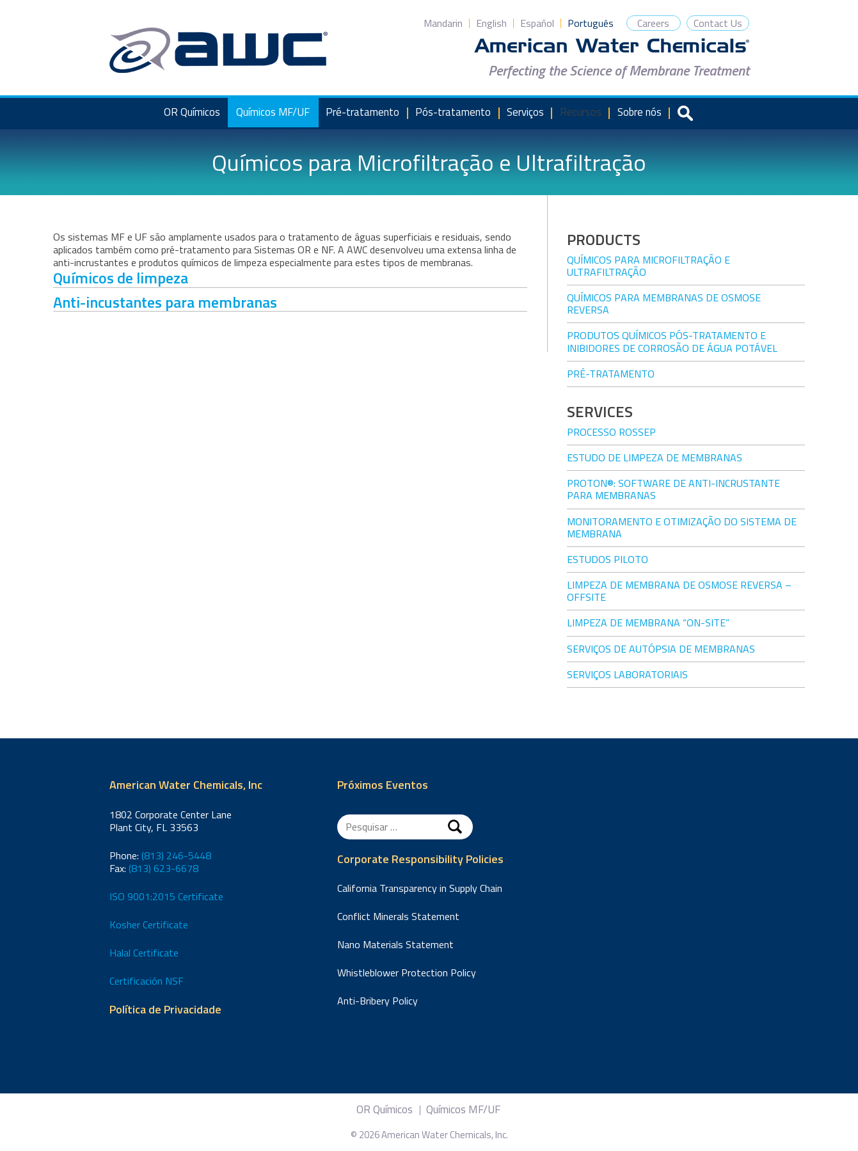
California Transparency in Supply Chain (419, 888)
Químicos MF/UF (273, 112)
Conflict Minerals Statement (398, 916)
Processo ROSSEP (611, 432)
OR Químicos (192, 112)
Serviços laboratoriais (627, 674)
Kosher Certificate (148, 924)
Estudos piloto (607, 559)
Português (591, 23)
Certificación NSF (146, 980)
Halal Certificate (144, 952)
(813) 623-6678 (163, 868)
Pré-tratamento (362, 112)
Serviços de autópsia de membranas (661, 648)
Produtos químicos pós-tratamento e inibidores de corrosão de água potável (672, 341)
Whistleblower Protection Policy (406, 972)
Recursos (580, 112)
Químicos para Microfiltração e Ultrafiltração (648, 266)
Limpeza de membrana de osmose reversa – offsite (679, 591)
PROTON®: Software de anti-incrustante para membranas (673, 489)
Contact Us (718, 23)
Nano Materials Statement (395, 944)
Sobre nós (639, 112)
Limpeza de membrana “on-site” (648, 622)
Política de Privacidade (165, 1010)
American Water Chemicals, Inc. (218, 51)
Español (537, 23)
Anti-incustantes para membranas (165, 302)
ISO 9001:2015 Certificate (166, 896)
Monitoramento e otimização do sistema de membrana (682, 527)
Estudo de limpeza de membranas (654, 457)
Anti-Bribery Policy (377, 1000)
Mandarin (443, 23)
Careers (653, 23)
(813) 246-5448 (176, 855)
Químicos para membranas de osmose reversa (664, 303)
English (491, 23)
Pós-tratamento (453, 112)
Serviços (525, 112)
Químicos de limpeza (120, 277)
